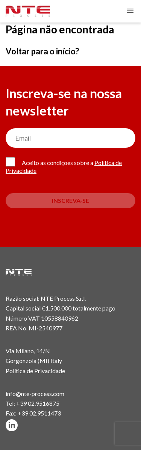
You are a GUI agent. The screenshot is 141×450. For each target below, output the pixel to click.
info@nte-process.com (35, 393)
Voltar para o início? (42, 51)
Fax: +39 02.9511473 (33, 413)
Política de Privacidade (35, 370)
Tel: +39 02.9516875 (32, 403)
